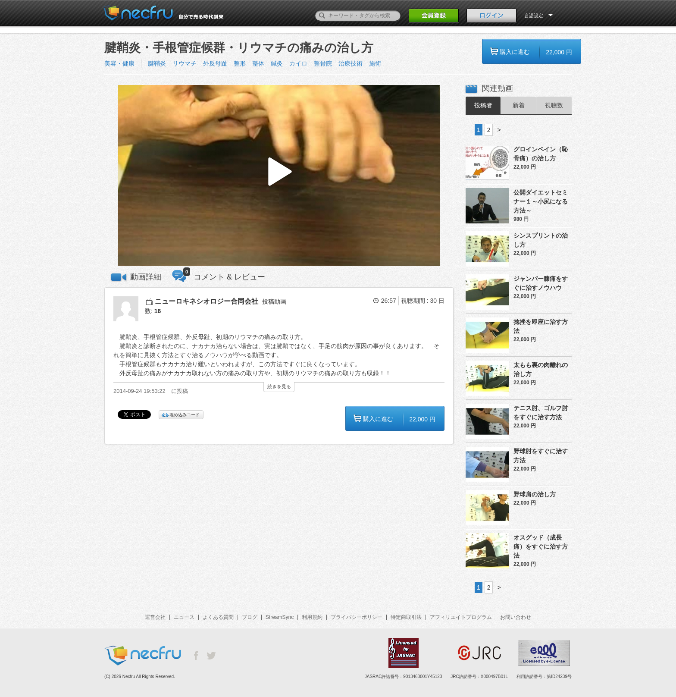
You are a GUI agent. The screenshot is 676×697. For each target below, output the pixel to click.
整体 (258, 63)
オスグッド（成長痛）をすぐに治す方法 (540, 546)
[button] (279, 175)
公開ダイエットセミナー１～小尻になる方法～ (540, 201)
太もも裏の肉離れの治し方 (540, 369)
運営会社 (155, 617)
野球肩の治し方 (534, 494)
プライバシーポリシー (356, 617)
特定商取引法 (406, 617)
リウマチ (184, 63)
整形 (240, 63)
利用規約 (312, 617)
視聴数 (554, 105)
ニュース (184, 617)
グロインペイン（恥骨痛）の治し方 (540, 154)
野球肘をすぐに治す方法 (540, 456)
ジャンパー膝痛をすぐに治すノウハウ (540, 283)
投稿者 (483, 105)
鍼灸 (277, 63)
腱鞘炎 (157, 63)
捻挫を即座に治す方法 (540, 326)
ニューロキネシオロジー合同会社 (206, 301)
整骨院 (323, 63)
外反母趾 (215, 63)
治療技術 (350, 63)
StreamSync (280, 617)
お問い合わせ (515, 617)
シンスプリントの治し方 (540, 240)
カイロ (298, 63)
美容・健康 (119, 63)
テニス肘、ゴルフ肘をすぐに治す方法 (540, 413)
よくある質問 (218, 617)
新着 (519, 105)
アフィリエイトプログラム (461, 617)
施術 (375, 63)
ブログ (249, 617)
